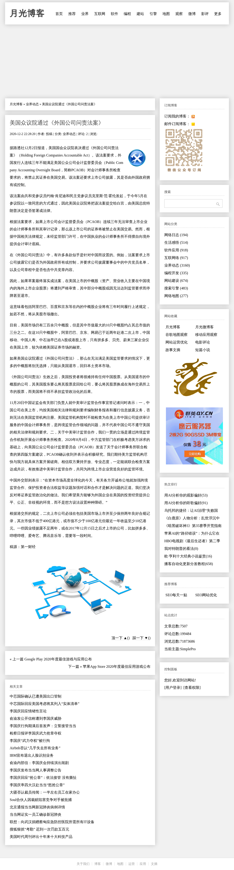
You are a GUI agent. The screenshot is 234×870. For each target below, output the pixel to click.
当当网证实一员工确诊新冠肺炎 (35, 814)
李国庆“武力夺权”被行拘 (30, 741)
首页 (59, 14)
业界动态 (32, 104)
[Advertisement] (117, 61)
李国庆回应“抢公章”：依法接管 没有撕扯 (43, 778)
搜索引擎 (176, 288)
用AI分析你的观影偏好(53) (186, 495)
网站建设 (176, 281)
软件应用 (176, 250)
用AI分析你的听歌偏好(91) (186, 503)
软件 (114, 14)
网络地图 (176, 296)
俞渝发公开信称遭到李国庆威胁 (35, 718)
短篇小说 (202, 350)
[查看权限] (192, 687)
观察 (179, 14)
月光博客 (27, 13)
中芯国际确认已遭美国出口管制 (35, 696)
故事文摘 (172, 350)
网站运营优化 (176, 342)
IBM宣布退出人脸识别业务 (32, 755)
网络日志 (176, 235)
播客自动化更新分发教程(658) (188, 564)
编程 (127, 14)
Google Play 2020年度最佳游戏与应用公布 (58, 659)
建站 (140, 14)
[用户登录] (173, 687)
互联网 (99, 14)
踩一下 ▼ (140, 638)
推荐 (72, 14)
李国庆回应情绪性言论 (28, 711)
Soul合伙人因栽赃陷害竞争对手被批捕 (41, 800)
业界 (85, 14)
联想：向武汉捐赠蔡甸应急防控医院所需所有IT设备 (52, 822)
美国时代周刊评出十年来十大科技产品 (41, 837)
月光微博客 (204, 327)
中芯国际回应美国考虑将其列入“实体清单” (44, 704)
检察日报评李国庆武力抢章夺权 (35, 733)
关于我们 (83, 864)
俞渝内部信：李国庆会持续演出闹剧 (39, 763)
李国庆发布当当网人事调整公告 (35, 770)
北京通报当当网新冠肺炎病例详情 (37, 807)
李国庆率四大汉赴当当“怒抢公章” (37, 785)
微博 (192, 14)
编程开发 (176, 273)
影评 (205, 14)
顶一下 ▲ (119, 638)
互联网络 (176, 258)
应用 (143, 864)
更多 (218, 14)
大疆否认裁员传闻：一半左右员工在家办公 (45, 792)
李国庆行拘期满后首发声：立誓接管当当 (43, 726)
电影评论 (202, 342)
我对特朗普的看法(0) (181, 549)
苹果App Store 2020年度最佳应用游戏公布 (116, 666)
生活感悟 (176, 242)
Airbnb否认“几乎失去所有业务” (35, 748)
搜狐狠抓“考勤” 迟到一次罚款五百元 (39, 829)
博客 (97, 864)
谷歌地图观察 (176, 335)
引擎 (153, 14)
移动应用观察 (206, 335)
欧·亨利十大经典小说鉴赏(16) (188, 556)
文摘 (154, 864)
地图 (166, 14)
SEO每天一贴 (176, 595)
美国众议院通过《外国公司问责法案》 (57, 123)
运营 (131, 864)
